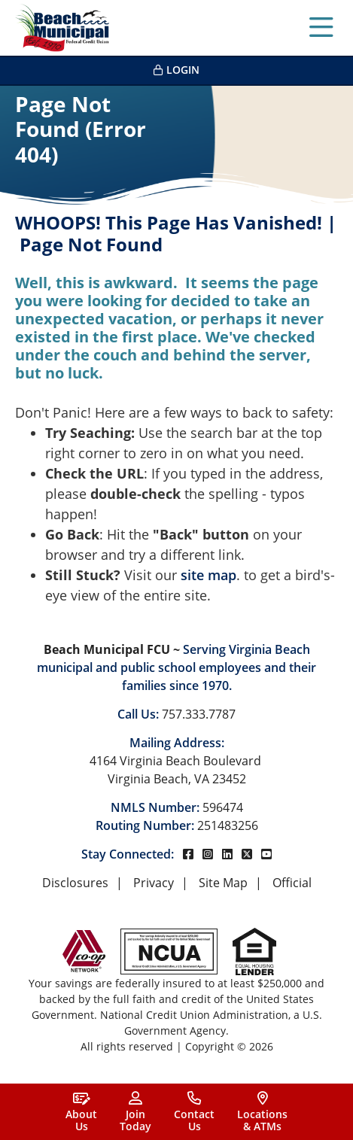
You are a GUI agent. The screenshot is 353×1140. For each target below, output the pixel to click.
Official (292, 882)
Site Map (223, 882)
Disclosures (75, 882)
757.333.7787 (199, 714)
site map (208, 575)
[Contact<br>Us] (194, 1111)
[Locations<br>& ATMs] (262, 1111)
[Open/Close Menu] (321, 28)
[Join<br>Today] (135, 1111)
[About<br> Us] (81, 1111)
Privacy (153, 882)
